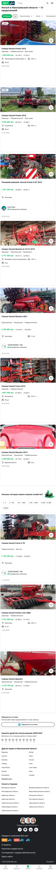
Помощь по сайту (28, 825)
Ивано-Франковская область (39, 791)
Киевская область (8, 795)
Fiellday (4, 764)
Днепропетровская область (39, 788)
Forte (30, 764)
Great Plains (6, 767)
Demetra (4, 760)
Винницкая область (9, 788)
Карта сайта (7, 856)
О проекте (6, 845)
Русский (50, 862)
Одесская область (8, 799)
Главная (5, 867)
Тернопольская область (10, 803)
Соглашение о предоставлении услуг (19, 852)
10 (34, 741)
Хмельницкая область (10, 807)
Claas (31, 756)
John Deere (33, 767)
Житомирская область (10, 791)
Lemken (31, 775)
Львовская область (36, 795)
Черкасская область (36, 807)
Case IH (4, 756)
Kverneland (5, 775)
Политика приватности (12, 849)
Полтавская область (36, 799)
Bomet (31, 752)
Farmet (31, 760)
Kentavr (4, 771)
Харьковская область (37, 803)
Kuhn (31, 771)
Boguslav (5, 752)
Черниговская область (10, 811)
